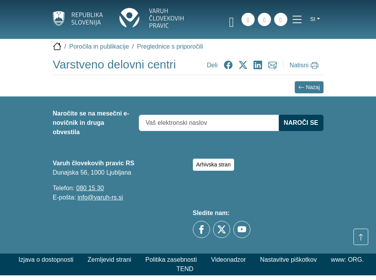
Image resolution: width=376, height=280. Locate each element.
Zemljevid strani (109, 259)
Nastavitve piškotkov (288, 259)
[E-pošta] (280, 19)
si (312, 19)
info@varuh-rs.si (100, 197)
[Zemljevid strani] (264, 19)
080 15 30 (90, 188)
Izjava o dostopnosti (45, 259)
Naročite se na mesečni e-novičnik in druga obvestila (91, 122)
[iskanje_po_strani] (248, 19)
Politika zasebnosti (171, 259)
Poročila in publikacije (99, 46)
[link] (231, 20)
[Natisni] (305, 65)
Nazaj (309, 87)
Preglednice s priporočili (170, 46)
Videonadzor (228, 259)
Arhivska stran (213, 164)
